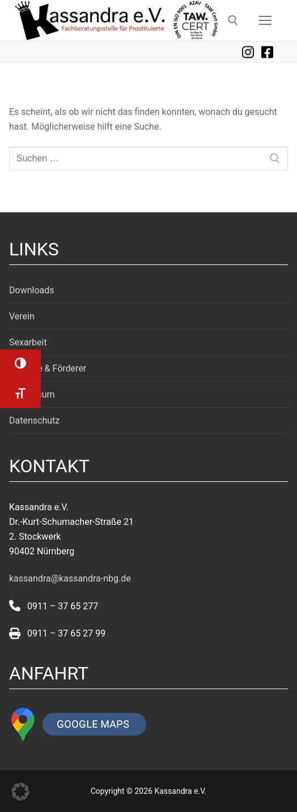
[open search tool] (233, 20)
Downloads (31, 290)
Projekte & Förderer (47, 368)
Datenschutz (34, 420)
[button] (20, 791)
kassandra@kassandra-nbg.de (70, 578)
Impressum (32, 394)
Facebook (267, 52)
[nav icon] (265, 20)
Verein (22, 316)
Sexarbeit (28, 342)
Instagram (247, 52)
